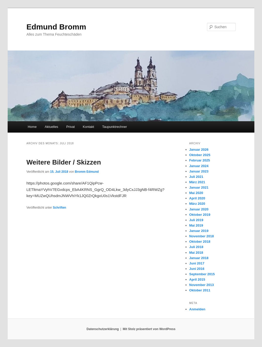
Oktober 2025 (199, 155)
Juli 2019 (196, 220)
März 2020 (197, 204)
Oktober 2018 (199, 241)
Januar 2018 (199, 258)
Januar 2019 (199, 231)
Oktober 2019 (199, 215)
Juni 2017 (196, 263)
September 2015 (202, 274)
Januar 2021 (199, 187)
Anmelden (197, 309)
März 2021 (197, 182)
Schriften (59, 207)
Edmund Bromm (56, 27)
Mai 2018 (196, 252)
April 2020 (197, 198)
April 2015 (197, 279)
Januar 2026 (199, 149)
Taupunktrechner (114, 127)
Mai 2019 (196, 225)
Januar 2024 (199, 166)
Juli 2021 (196, 177)
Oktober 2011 (199, 290)
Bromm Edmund (87, 172)
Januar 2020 (199, 209)
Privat (70, 127)
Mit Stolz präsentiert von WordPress (149, 329)
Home (32, 127)
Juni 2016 (196, 269)
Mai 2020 (196, 193)
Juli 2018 (196, 247)
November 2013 (201, 285)
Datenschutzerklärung (102, 329)
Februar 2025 (199, 160)
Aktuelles (51, 127)
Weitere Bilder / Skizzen (63, 162)
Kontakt (88, 127)
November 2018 (201, 236)
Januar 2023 (199, 171)
